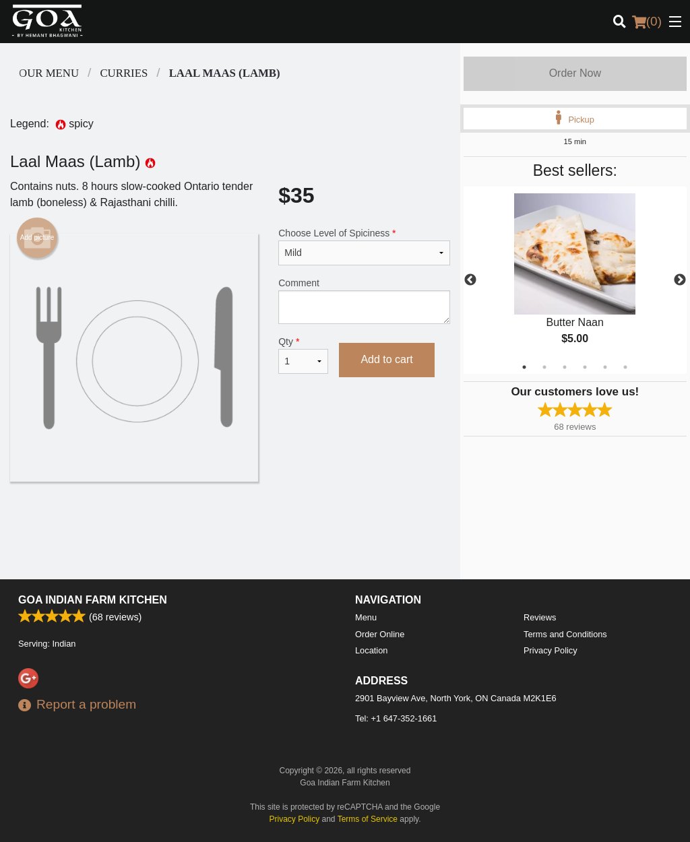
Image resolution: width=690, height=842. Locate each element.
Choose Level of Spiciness (363, 246)
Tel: (396, 718)
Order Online (379, 634)
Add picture (37, 238)
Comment (363, 301)
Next (680, 280)
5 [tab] (605, 367)
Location (371, 650)
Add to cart (386, 359)
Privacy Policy (550, 650)
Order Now (575, 73)
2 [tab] (544, 367)
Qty (303, 355)
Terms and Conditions (565, 634)
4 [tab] (585, 367)
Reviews (540, 617)
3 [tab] (564, 367)
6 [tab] (625, 367)
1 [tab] (524, 367)
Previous (470, 280)
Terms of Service (368, 819)
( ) (647, 21)
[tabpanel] (575, 280)
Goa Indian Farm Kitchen (92, 600)
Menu (366, 617)
